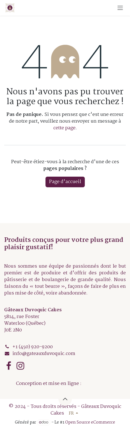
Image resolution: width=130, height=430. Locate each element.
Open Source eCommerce (90, 422)
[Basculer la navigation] (120, 7)
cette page (64, 128)
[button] (65, 399)
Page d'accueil (65, 182)
